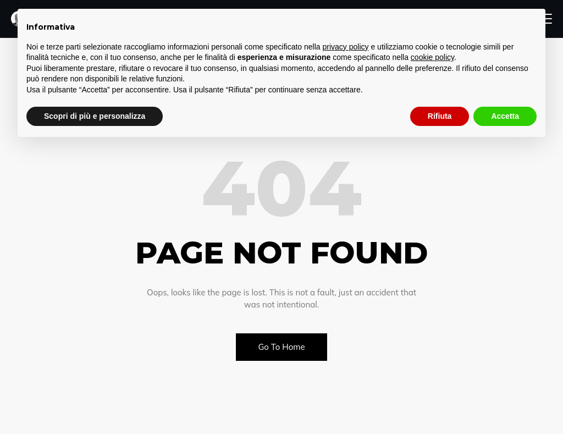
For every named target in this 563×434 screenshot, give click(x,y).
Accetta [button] (505, 116)
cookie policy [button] (432, 57)
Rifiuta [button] (440, 116)
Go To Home (281, 347)
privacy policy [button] (346, 46)
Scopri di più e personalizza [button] (94, 116)
